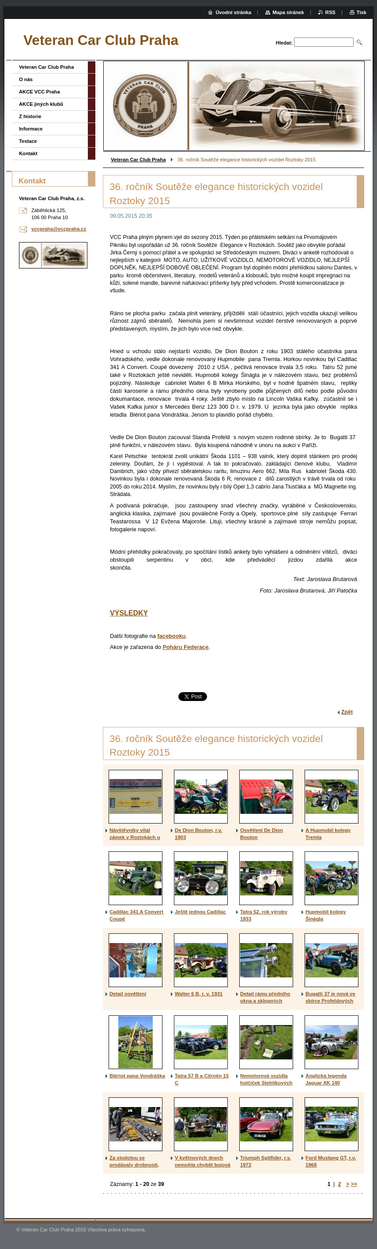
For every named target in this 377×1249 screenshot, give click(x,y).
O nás (26, 79)
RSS (330, 12)
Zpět (347, 712)
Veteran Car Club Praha (138, 159)
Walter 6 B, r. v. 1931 (198, 993)
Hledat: (284, 42)
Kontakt (28, 153)
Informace (30, 128)
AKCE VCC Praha (39, 91)
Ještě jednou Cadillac (200, 911)
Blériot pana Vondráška (137, 1075)
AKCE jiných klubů (41, 104)
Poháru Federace (186, 647)
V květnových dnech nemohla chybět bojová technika (202, 1164)
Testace (28, 141)
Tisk (361, 12)
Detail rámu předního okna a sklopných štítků (265, 1000)
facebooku (171, 636)
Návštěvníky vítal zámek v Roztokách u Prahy (134, 837)
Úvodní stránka (233, 12)
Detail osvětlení (127, 993)
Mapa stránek (288, 12)
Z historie (30, 116)
